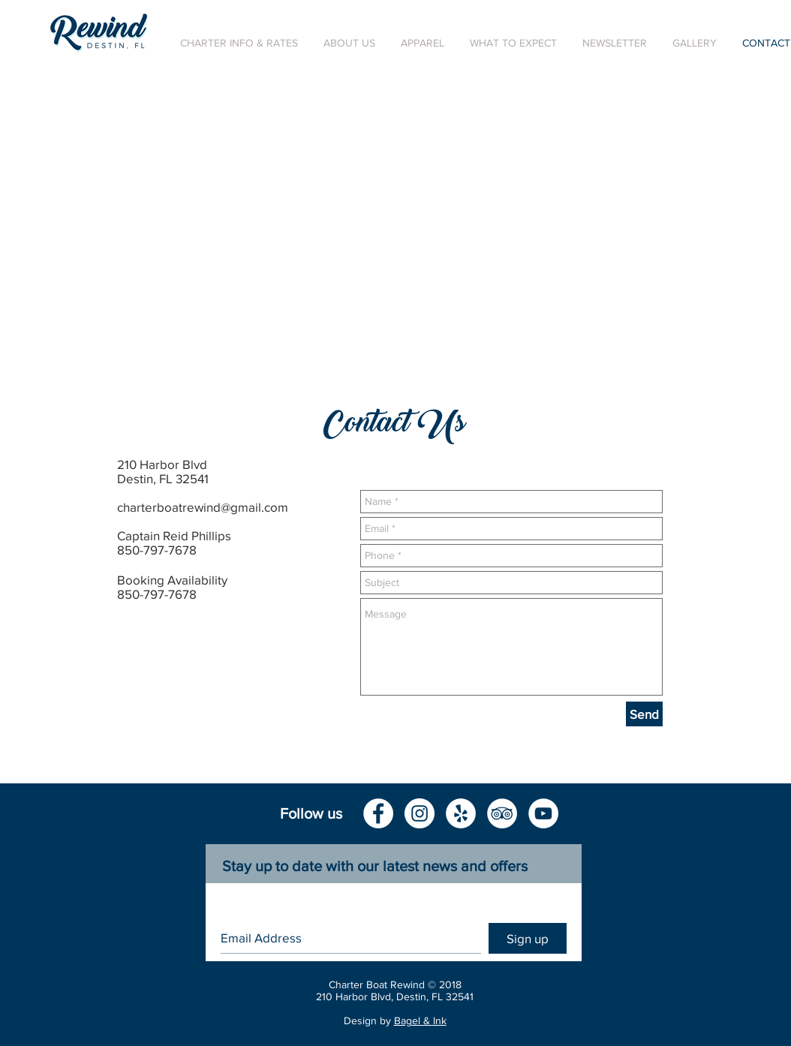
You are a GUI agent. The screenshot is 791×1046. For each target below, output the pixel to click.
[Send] (644, 714)
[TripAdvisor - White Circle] (502, 813)
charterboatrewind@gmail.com (202, 507)
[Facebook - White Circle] (378, 813)
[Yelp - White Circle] (461, 813)
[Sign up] (528, 938)
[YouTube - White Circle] (543, 813)
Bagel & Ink (420, 1020)
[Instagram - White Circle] (420, 813)
